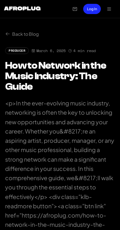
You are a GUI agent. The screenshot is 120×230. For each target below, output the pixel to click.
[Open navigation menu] (109, 9)
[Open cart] (75, 9)
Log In (92, 9)
